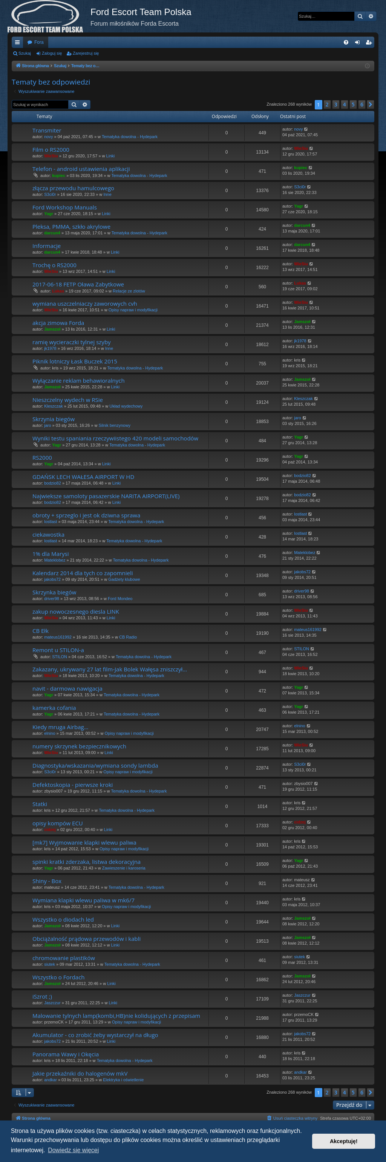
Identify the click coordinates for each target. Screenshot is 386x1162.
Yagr (48, 213)
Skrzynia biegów (53, 419)
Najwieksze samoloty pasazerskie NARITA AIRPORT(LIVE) (105, 496)
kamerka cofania (54, 707)
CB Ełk (40, 630)
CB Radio (128, 637)
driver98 (51, 598)
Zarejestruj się (86, 53)
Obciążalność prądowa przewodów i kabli (86, 938)
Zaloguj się (52, 53)
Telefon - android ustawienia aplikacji (81, 168)
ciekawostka (48, 534)
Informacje (46, 245)
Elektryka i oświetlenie (123, 1079)
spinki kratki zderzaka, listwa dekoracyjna (86, 861)
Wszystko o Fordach (58, 977)
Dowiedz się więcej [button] (73, 1150)
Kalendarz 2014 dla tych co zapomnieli (82, 573)
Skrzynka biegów (54, 592)
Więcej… (19, 44)
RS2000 (42, 457)
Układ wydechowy (125, 406)
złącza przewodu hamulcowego (73, 188)
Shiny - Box (46, 881)
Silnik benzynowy (114, 425)
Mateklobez (54, 560)
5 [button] (353, 104)
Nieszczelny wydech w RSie (67, 399)
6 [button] (361, 104)
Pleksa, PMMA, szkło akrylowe (71, 226)
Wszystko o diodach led (63, 919)
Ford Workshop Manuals (64, 207)
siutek (49, 964)
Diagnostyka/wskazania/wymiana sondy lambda (95, 765)
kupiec (58, 175)
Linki (110, 156)
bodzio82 (52, 483)
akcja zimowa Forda (58, 322)
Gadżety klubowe (124, 579)
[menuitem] (346, 42)
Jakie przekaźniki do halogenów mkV (79, 1073)
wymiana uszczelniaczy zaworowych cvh (84, 303)
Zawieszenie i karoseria (124, 868)
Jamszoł (52, 329)
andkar (50, 1079)
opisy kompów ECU (57, 823)
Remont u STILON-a (58, 650)
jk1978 (50, 348)
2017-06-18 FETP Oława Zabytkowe (78, 284)
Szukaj (24, 53)
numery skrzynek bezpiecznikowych (79, 746)
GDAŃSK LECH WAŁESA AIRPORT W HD (83, 476)
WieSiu (51, 156)
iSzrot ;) (42, 996)
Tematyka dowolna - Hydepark (130, 136)
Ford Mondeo (120, 598)
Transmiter (46, 130)
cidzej (50, 829)
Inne (107, 194)
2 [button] (327, 104)
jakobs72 (52, 579)
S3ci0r (50, 194)
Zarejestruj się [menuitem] (370, 44)
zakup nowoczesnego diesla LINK (75, 611)
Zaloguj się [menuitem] (359, 44)
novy (48, 136)
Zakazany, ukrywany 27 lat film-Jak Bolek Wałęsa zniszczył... (109, 669)
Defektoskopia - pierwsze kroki (72, 784)
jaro (47, 425)
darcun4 (52, 233)
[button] (370, 104)
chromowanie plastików (63, 958)
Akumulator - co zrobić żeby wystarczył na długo (95, 1035)
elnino (49, 733)
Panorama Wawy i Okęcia (65, 1054)
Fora (39, 42)
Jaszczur (52, 1002)
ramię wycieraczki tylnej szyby (71, 342)
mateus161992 (58, 637)
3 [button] (335, 104)
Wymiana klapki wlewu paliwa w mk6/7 (83, 900)
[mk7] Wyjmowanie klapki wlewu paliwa (84, 842)
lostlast (50, 521)
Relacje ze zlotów (129, 291)
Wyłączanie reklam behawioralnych (78, 380)
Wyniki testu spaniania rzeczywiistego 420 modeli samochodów (115, 438)
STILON (59, 656)
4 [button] (344, 104)
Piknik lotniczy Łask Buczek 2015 (74, 361)
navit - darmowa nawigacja (67, 688)
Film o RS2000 (50, 149)
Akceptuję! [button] (344, 1141)
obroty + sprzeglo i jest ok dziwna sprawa (86, 515)
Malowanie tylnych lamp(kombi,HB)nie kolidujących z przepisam (116, 1015)
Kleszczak (53, 406)
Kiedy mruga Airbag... (60, 727)
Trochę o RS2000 (54, 265)
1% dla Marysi (50, 553)
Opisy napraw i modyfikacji (133, 310)
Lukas (58, 291)
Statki (39, 804)
